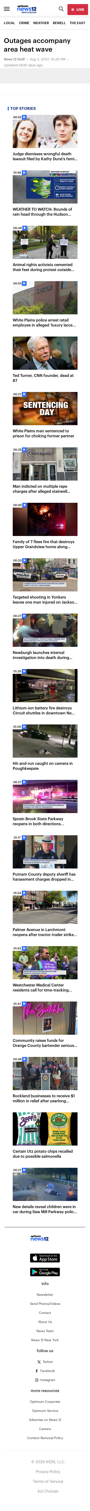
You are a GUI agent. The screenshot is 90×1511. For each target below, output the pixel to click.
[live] (77, 9)
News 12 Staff (14, 59)
